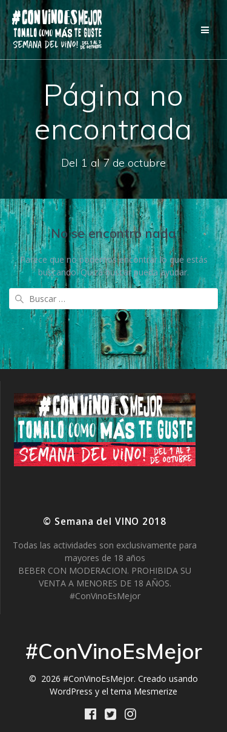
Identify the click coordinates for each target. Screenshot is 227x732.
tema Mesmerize (144, 691)
